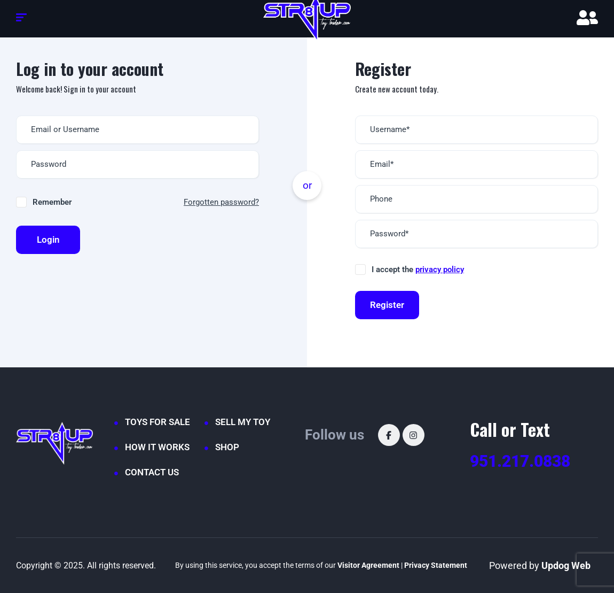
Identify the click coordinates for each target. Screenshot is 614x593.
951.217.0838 (520, 461)
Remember (52, 202)
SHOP (227, 447)
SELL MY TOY (242, 422)
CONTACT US (152, 472)
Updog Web (566, 565)
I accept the (418, 269)
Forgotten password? (221, 202)
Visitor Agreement (368, 565)
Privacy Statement (435, 565)
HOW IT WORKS (157, 447)
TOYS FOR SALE (157, 422)
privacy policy (439, 269)
